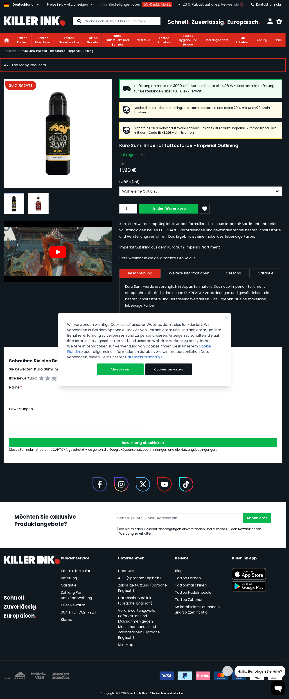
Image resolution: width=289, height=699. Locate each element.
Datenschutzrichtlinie (144, 357)
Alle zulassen (120, 369)
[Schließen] (226, 317)
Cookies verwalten (168, 369)
